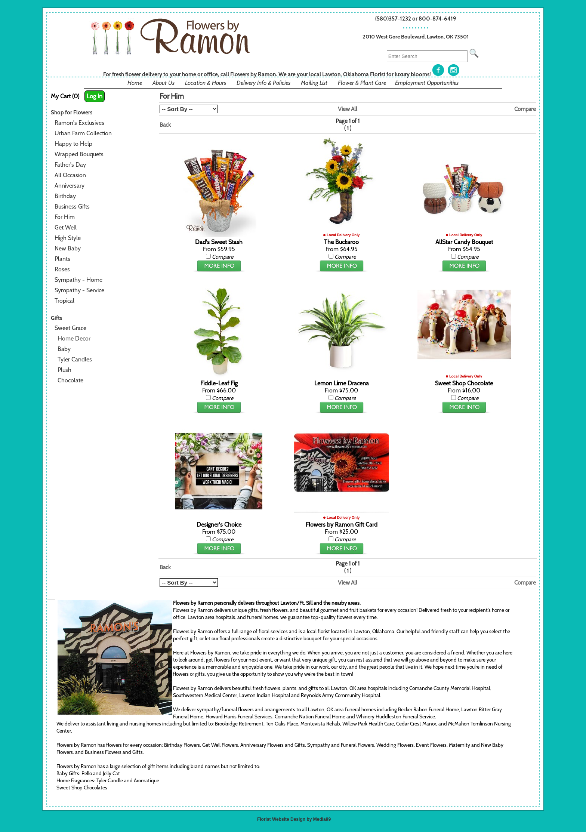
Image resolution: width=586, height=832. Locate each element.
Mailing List (314, 82)
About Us (163, 82)
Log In (94, 96)
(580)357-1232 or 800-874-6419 (415, 18)
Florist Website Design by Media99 (294, 819)
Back (165, 124)
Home (134, 82)
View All (347, 109)
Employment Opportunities (427, 82)
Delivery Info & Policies (263, 82)
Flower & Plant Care (362, 82)
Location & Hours (205, 82)
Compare (525, 109)
